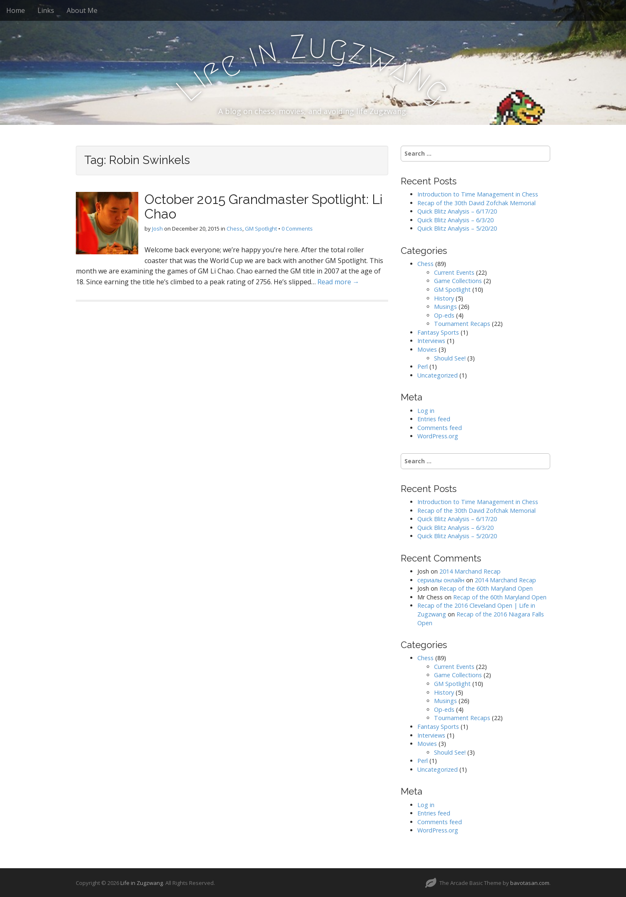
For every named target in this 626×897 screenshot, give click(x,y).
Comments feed (439, 428)
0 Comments (297, 228)
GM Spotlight (261, 228)
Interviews (431, 341)
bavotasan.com (529, 883)
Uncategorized (437, 375)
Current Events (454, 272)
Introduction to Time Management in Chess (477, 194)
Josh (157, 228)
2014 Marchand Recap (470, 571)
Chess (234, 228)
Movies (427, 349)
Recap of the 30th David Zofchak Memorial (476, 203)
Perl (422, 366)
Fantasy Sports (438, 332)
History (444, 298)
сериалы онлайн (440, 580)
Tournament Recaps (462, 324)
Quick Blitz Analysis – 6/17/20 (457, 211)
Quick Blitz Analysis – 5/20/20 (457, 228)
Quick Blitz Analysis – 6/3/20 (455, 220)
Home (15, 10)
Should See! (450, 358)
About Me (82, 10)
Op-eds (444, 315)
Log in (425, 411)
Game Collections (458, 281)
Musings (445, 307)
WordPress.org (437, 436)
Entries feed (433, 419)
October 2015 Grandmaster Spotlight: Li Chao (264, 206)
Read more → (338, 281)
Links (45, 10)
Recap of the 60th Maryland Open (486, 588)
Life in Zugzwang (141, 883)
